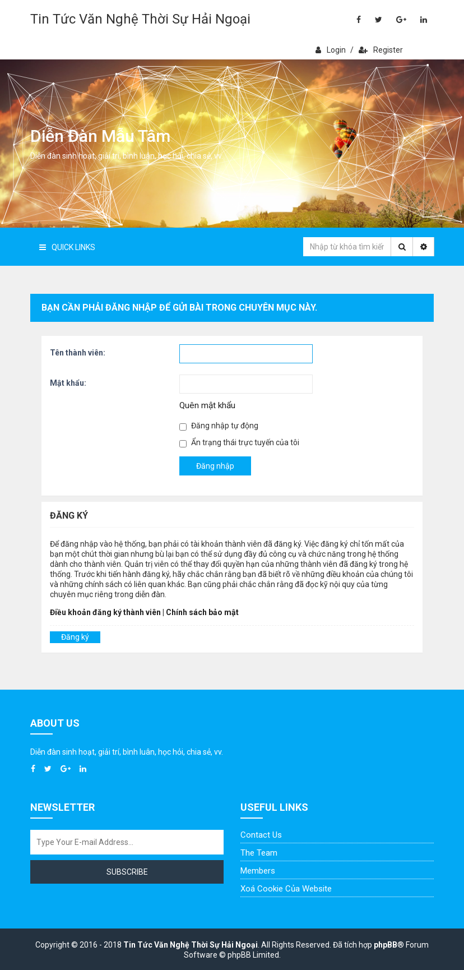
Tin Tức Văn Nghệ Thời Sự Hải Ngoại (140, 19)
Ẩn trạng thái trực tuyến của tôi (239, 442)
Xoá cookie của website (286, 889)
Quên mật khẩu (207, 405)
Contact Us (261, 835)
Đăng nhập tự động (218, 426)
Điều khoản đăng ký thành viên (105, 612)
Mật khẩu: (68, 382)
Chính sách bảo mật (202, 612)
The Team (258, 853)
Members (257, 871)
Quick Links (67, 247)
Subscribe (127, 871)
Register (381, 49)
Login (330, 49)
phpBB (385, 944)
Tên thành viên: (77, 352)
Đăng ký (75, 636)
